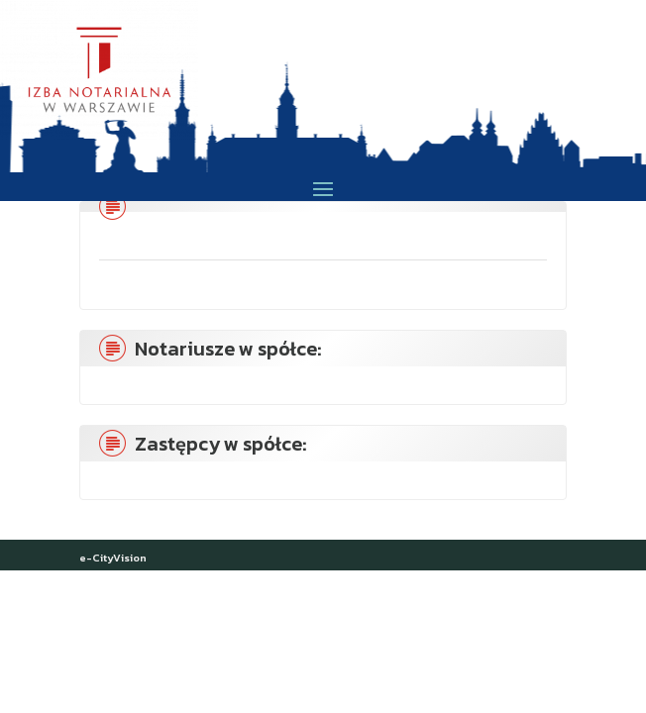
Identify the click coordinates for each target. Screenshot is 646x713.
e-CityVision (113, 557)
